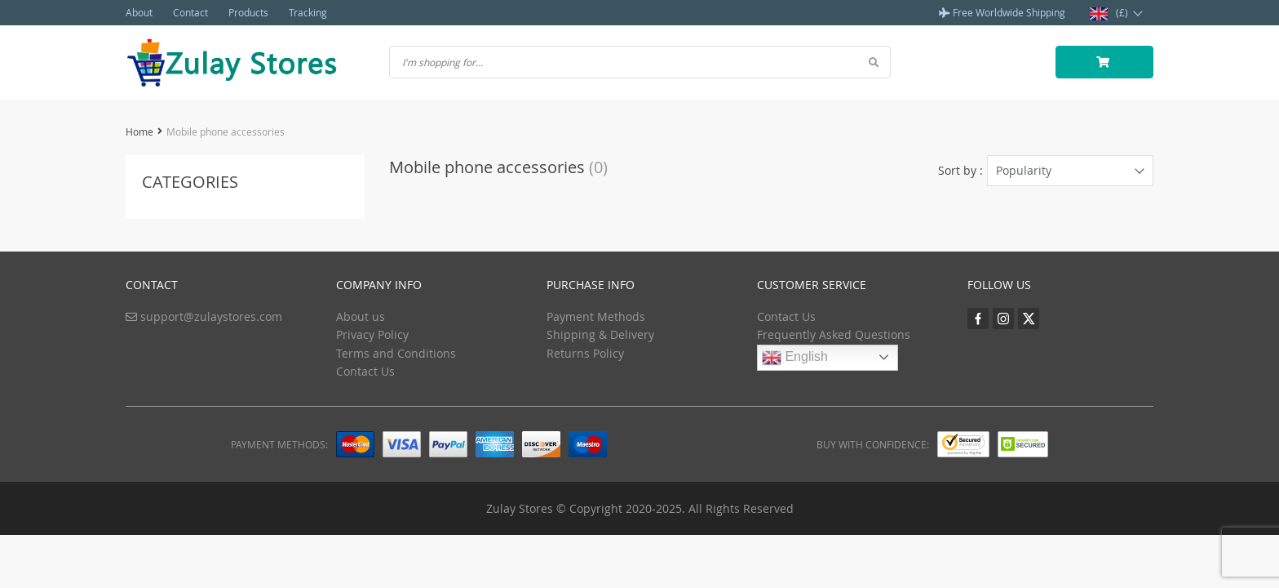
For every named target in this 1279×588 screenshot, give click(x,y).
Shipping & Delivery (600, 334)
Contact (190, 12)
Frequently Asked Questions (833, 334)
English (795, 358)
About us (360, 316)
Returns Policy (585, 353)
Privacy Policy (372, 334)
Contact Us (365, 371)
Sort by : (960, 170)
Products (248, 12)
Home (139, 131)
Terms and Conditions (396, 353)
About (139, 12)
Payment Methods (596, 316)
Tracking (308, 12)
